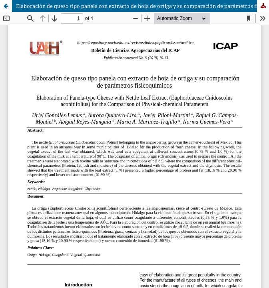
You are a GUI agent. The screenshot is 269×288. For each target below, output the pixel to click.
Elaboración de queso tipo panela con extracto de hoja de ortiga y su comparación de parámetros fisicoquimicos (142, 6)
